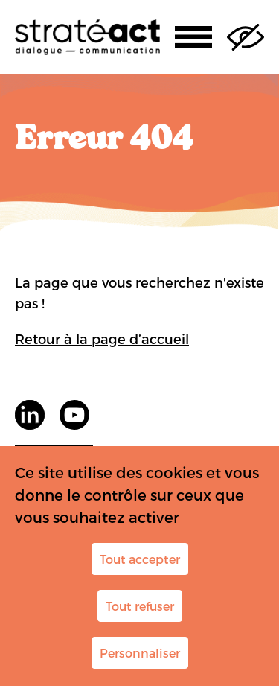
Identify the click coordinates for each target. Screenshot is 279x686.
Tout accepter (140, 559)
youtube (74, 415)
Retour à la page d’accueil (102, 338)
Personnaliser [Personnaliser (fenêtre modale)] (140, 653)
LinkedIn (30, 415)
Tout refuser (140, 606)
